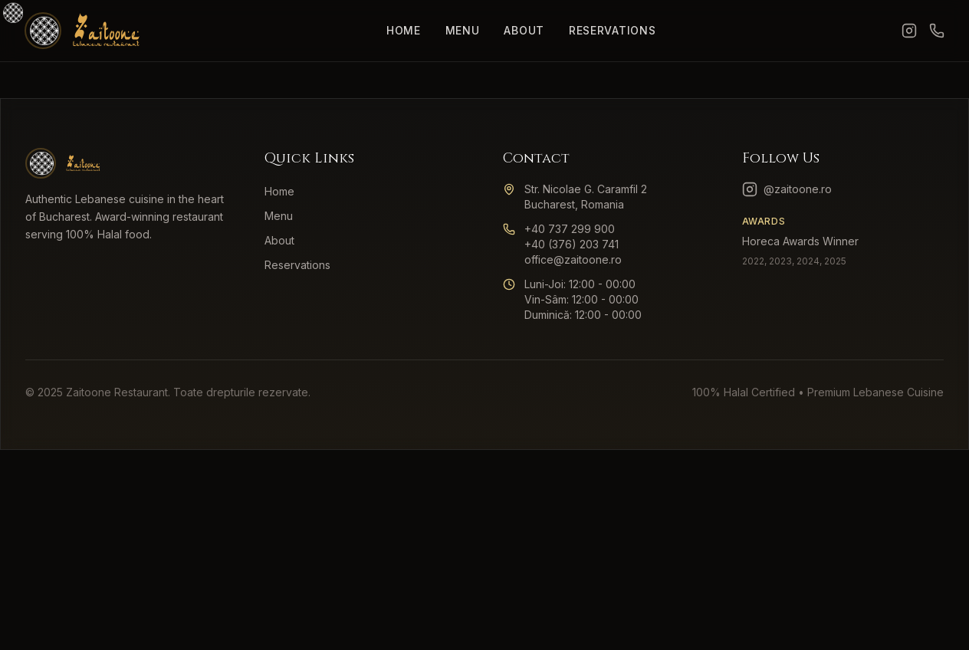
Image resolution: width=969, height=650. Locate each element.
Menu (462, 30)
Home (403, 30)
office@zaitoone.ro (573, 259)
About (524, 30)
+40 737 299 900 (569, 228)
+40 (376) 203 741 (571, 244)
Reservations (612, 30)
